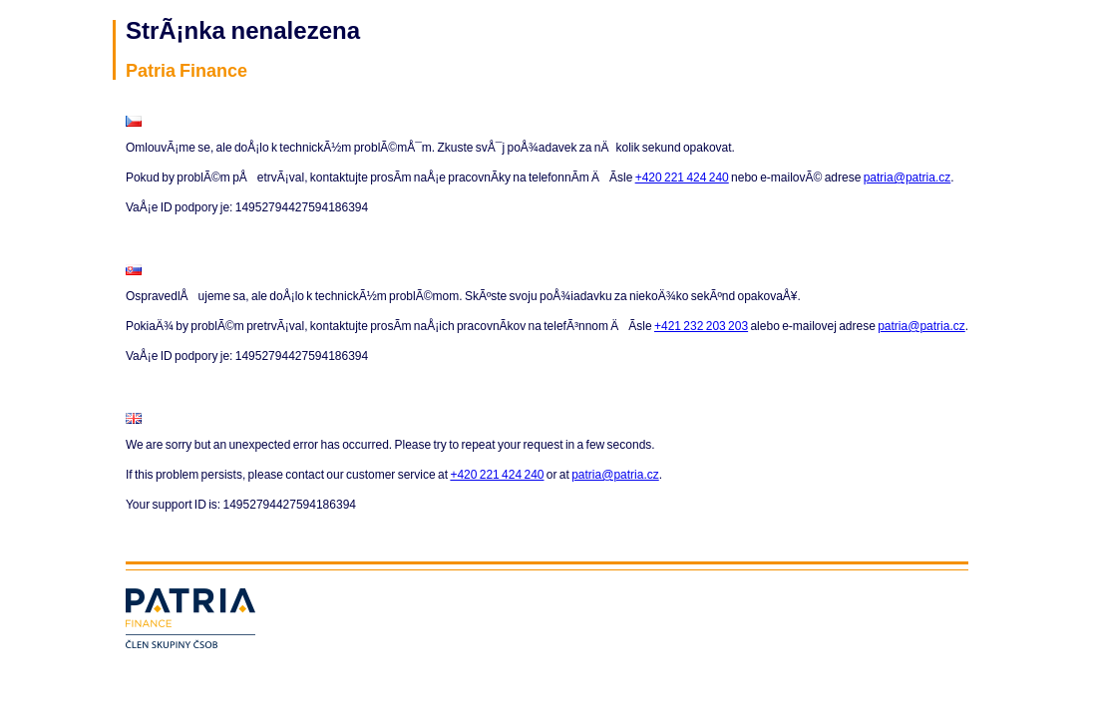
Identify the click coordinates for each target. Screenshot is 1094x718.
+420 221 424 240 (682, 177)
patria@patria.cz (907, 177)
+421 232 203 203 (701, 326)
